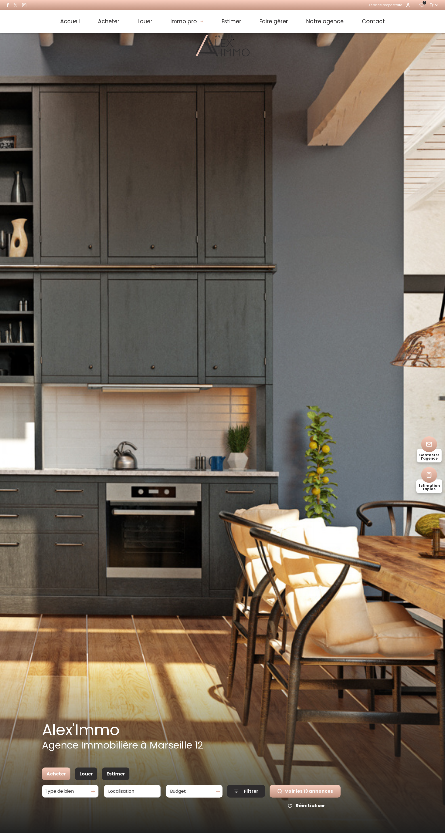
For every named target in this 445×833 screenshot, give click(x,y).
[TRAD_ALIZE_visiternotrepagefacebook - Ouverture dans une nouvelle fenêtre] (8, 5)
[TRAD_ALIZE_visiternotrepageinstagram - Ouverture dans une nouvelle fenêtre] (24, 5)
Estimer (115, 774)
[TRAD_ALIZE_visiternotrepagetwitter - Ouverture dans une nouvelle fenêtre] (15, 5)
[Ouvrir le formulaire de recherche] (246, 791)
